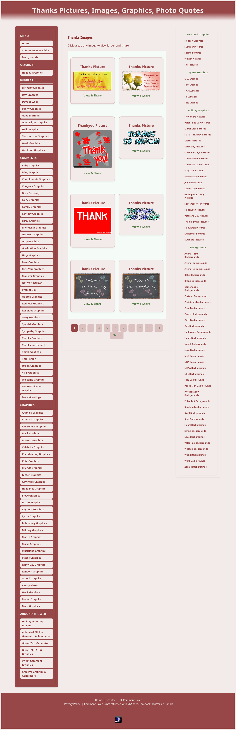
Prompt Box (29, 289)
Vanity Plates (30, 585)
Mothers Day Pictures (196, 158)
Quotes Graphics (32, 296)
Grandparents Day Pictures (194, 196)
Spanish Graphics (32, 324)
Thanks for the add (33, 345)
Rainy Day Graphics (33, 564)
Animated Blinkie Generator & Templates (36, 634)
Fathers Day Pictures (196, 176)
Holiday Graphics (32, 72)
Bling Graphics (31, 172)
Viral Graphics (30, 372)
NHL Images (191, 102)
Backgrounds (30, 57)
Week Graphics (31, 143)
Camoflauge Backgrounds (192, 288)
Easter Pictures (193, 140)
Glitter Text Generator (35, 643)
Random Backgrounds (197, 407)
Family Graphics (31, 206)
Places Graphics (31, 557)
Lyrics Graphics (31, 516)
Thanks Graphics (32, 338)
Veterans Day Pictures (197, 215)
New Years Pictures (195, 116)
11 (158, 328)
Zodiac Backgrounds (196, 466)
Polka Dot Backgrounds (197, 401)
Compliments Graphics (36, 179)
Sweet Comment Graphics (32, 662)
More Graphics (31, 606)
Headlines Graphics (33, 488)
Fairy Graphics (30, 199)
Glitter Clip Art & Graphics (32, 652)
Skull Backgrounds (195, 413)
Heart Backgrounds (195, 338)
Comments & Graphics (35, 50)
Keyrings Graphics (33, 509)
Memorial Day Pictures (197, 164)
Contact (111, 700)
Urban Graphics (31, 365)
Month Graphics (31, 537)
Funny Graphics (31, 108)
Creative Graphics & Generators (34, 673)
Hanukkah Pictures (195, 227)
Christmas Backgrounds (198, 302)
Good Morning (30, 115)
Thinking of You (31, 352)
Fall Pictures (191, 64)
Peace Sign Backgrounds (198, 385)
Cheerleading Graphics (36, 454)
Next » (117, 335)
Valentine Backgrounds (197, 442)
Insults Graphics (32, 502)
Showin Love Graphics (35, 136)
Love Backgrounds (195, 349)
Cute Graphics (30, 461)
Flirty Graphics (31, 220)
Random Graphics (33, 571)
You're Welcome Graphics (31, 388)
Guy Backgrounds (194, 326)
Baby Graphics (30, 165)
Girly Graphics (30, 241)
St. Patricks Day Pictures (198, 134)
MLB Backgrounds (194, 355)
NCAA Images (192, 90)
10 (148, 328)
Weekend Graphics (33, 150)
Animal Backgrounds (196, 262)
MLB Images (191, 78)
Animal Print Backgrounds (192, 255)
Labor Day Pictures (195, 188)
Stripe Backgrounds (195, 430)
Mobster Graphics (33, 276)
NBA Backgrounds (194, 361)
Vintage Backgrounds (196, 448)
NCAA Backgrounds (195, 367)
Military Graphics (32, 530)
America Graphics (32, 419)
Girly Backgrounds (195, 320)
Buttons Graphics (32, 440)
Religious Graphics (33, 310)
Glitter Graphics (31, 475)
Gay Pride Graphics (33, 481)
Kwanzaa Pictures (194, 239)
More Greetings (31, 397)
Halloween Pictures (195, 209)
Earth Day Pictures (195, 146)
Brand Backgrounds (195, 280)
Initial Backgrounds (195, 344)
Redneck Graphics (33, 303)
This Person (29, 358)
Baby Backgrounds (195, 274)
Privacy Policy (72, 704)
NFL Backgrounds (194, 373)
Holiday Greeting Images (32, 623)
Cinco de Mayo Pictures (197, 152)
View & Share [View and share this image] (93, 95)
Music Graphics (31, 544)
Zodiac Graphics (31, 599)
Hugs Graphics (31, 255)
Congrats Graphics (33, 186)
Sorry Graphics (31, 317)
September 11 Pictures (197, 203)
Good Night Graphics (34, 122)
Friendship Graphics (34, 227)
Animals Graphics (32, 412)
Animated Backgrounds (197, 268)
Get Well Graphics (33, 234)
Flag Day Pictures (194, 170)
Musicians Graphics (33, 550)
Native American (32, 282)
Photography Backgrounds (192, 393)
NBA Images (191, 84)
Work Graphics (31, 592)
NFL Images (191, 96)
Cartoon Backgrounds (196, 296)
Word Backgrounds (195, 460)
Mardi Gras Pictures (195, 128)
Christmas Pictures (195, 233)
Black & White (30, 433)
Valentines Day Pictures (197, 122)
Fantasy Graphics (32, 213)
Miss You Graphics (33, 269)
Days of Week (30, 101)
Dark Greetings (31, 193)
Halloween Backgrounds (198, 332)
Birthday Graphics (33, 87)
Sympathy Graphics (33, 331)
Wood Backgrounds (195, 454)
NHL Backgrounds (194, 379)
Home (25, 43)
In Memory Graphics (34, 523)
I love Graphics (31, 495)
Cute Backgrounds (195, 308)
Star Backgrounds (194, 419)
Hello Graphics (31, 129)
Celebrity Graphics (33, 447)
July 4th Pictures (193, 182)
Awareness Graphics (34, 426)
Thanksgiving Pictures (197, 221)
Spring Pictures (193, 52)
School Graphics (31, 578)
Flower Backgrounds (196, 314)
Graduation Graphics (34, 248)
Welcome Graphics (33, 379)
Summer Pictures (194, 46)
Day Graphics (30, 94)
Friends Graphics (32, 468)
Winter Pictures (193, 58)
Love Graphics (30, 262)
